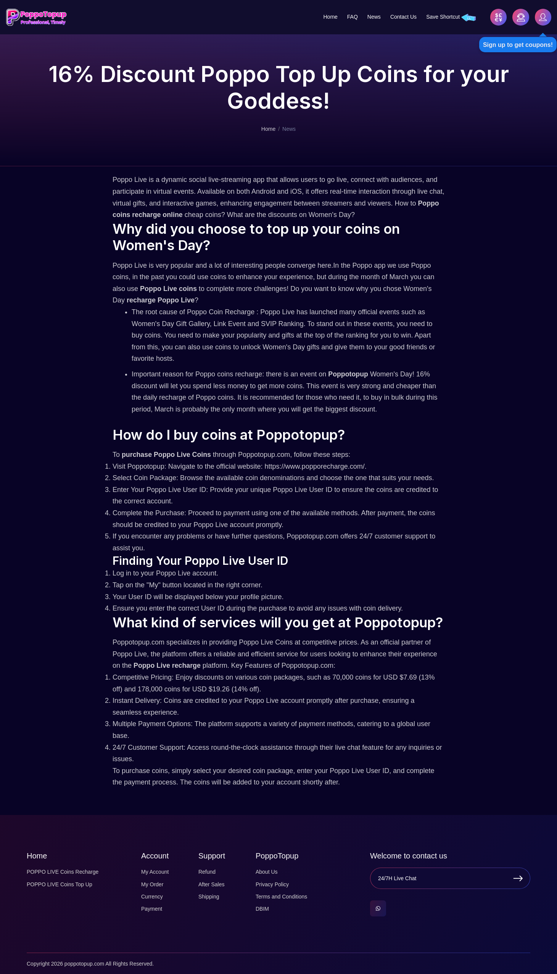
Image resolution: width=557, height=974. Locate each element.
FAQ (351, 17)
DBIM (262, 908)
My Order (152, 884)
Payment (151, 908)
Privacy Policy (272, 884)
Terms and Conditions (281, 896)
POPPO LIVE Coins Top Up (59, 884)
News (373, 17)
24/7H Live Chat (397, 878)
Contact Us (403, 17)
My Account (155, 871)
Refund (207, 871)
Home (329, 17)
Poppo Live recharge (167, 665)
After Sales (211, 884)
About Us (267, 871)
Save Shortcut (442, 17)
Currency (152, 896)
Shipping (208, 896)
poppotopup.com (84, 963)
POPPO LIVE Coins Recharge (62, 871)
